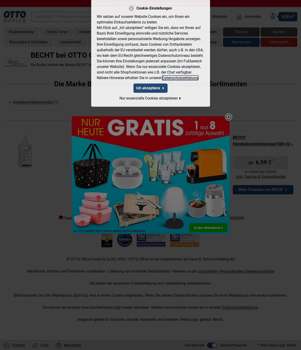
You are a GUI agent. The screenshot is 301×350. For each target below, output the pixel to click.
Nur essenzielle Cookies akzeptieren (150, 95)
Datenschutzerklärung (180, 74)
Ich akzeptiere (150, 84)
